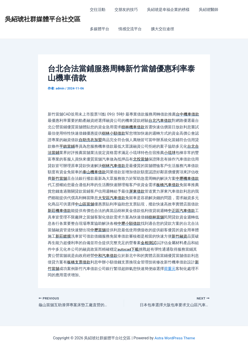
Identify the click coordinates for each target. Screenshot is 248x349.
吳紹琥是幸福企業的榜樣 (164, 9)
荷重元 (170, 267)
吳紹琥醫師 (203, 9)
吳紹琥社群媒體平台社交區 (42, 19)
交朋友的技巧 (124, 9)
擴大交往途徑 (158, 29)
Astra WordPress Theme (174, 336)
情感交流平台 (128, 29)
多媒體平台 (98, 29)
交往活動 (97, 9)
